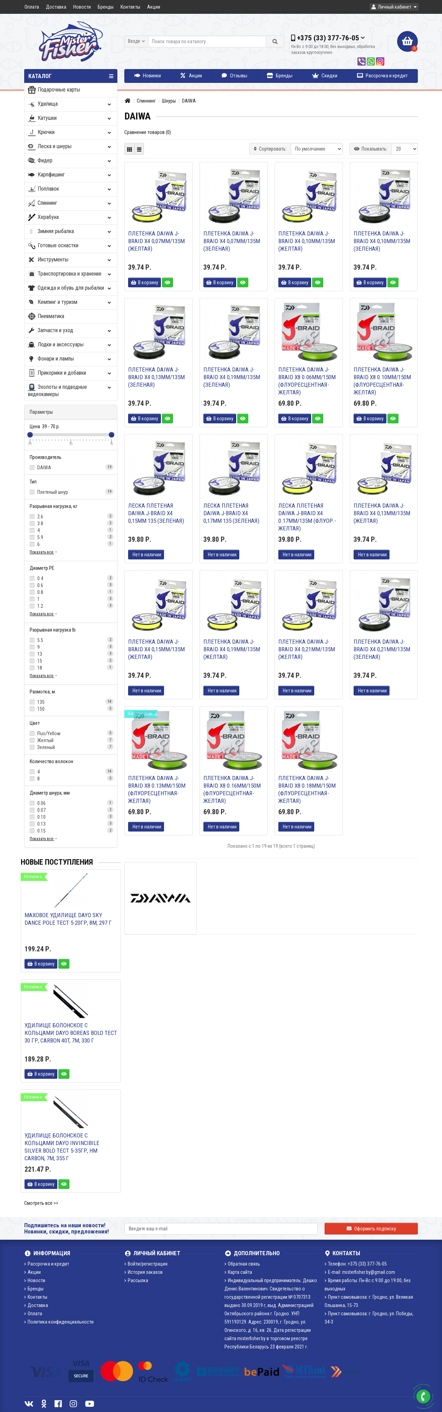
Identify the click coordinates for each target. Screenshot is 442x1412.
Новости (82, 7)
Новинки (147, 76)
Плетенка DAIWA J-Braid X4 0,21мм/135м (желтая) (306, 649)
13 (71, 654)
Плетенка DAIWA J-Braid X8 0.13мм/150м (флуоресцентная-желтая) (156, 789)
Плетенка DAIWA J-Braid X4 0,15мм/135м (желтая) (156, 649)
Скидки (324, 76)
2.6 (71, 516)
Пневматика (46, 316)
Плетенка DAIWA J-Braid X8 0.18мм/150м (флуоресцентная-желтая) (307, 789)
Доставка (56, 7)
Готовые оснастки (70, 245)
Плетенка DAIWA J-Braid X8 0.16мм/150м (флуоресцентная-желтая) (232, 789)
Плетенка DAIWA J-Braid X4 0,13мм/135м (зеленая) (156, 377)
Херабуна (70, 217)
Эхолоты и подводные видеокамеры (70, 390)
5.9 (71, 537)
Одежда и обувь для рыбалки (70, 288)
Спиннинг (70, 203)
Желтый (71, 740)
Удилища (70, 104)
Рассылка (136, 1280)
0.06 (71, 803)
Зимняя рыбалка (70, 231)
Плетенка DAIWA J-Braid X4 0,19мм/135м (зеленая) (231, 377)
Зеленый (71, 747)
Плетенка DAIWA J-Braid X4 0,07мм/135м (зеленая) (231, 241)
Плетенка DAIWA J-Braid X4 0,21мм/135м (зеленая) (382, 649)
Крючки (70, 132)
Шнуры (169, 101)
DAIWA (71, 467)
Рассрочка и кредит (382, 76)
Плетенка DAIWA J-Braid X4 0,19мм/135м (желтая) (231, 649)
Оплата (32, 7)
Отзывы (234, 76)
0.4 (71, 578)
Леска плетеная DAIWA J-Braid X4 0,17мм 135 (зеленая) (231, 513)
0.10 (71, 817)
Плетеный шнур (71, 492)
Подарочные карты (54, 90)
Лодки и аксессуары (70, 344)
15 (71, 660)
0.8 (71, 592)
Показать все (44, 552)
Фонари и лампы (70, 359)
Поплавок (70, 189)
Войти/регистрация (145, 1264)
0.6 (71, 585)
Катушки (70, 118)
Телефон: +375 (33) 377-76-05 (356, 1264)
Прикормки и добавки (70, 373)
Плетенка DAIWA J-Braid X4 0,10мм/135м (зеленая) (382, 241)
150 (71, 708)
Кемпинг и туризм (70, 302)
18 (71, 667)
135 (71, 702)
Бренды (106, 7)
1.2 (71, 606)
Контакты (130, 7)
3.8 (71, 523)
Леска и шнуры (70, 146)
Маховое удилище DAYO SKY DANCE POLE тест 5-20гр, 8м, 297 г (68, 919)
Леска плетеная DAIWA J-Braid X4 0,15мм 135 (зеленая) (156, 513)
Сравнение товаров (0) (147, 132)
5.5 (71, 640)
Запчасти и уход (70, 330)
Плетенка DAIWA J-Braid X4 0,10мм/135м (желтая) (306, 241)
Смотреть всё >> (41, 1203)
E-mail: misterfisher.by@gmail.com (360, 1272)
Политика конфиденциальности (59, 1322)
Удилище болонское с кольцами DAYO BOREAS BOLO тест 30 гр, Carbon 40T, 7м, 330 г (71, 1033)
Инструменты (70, 259)
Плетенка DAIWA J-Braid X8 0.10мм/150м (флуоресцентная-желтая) (382, 381)
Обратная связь (242, 1264)
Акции (153, 7)
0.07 (71, 810)
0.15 (71, 830)
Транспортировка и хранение (70, 274)
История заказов (143, 1272)
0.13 (71, 823)
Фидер (70, 160)
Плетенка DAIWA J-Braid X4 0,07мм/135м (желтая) (156, 241)
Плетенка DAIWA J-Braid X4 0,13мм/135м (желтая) (382, 513)
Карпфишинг (70, 175)
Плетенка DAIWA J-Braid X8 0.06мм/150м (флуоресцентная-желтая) (307, 381)
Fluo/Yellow (71, 733)
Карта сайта (238, 1272)
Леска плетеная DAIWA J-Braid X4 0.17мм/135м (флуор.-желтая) (307, 517)
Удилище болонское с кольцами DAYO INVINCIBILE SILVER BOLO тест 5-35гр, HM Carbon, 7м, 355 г (62, 1147)
